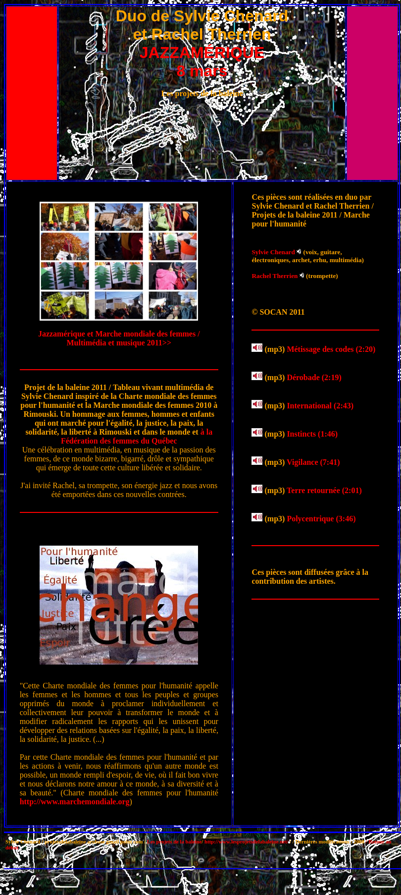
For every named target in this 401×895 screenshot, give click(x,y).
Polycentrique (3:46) (321, 518)
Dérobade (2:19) (314, 377)
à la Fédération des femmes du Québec (136, 436)
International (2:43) (320, 405)
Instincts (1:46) (312, 434)
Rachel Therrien (274, 276)
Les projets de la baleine (174, 841)
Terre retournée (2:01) (324, 490)
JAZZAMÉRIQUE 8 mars (202, 62)
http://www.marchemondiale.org (75, 801)
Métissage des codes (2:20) (331, 349)
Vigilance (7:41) (313, 462)
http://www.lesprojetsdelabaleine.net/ (246, 841)
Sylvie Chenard (273, 252)
